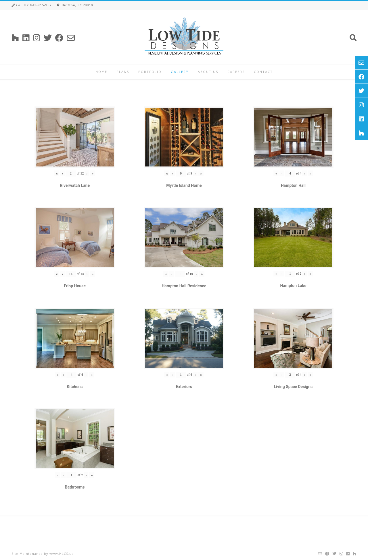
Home (101, 71)
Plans (122, 71)
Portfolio (150, 71)
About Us (208, 71)
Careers (236, 71)
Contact (263, 71)
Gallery (180, 71)
